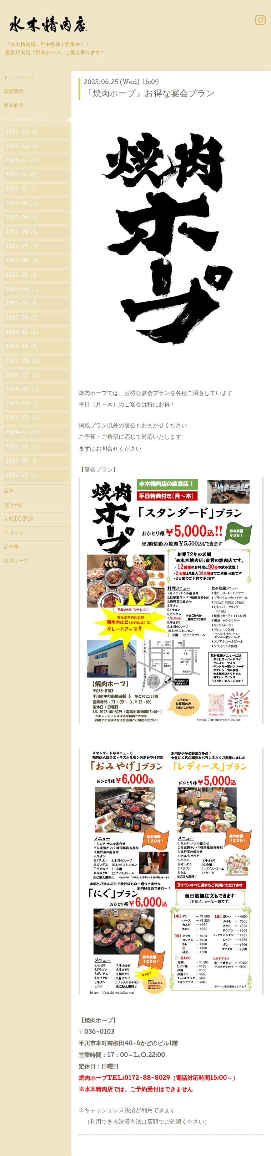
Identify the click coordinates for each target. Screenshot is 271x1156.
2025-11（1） (22, 189)
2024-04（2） (23, 404)
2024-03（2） (23, 418)
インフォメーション (26, 120)
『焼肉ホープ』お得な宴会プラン (149, 94)
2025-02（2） (23, 318)
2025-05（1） (22, 275)
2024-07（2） (23, 376)
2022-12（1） (22, 476)
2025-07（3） (23, 247)
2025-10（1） (22, 204)
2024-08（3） (23, 361)
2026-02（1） (23, 147)
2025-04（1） (23, 290)
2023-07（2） (23, 461)
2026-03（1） (23, 132)
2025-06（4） (23, 261)
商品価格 (14, 106)
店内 (9, 491)
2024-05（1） (23, 390)
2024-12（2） (23, 332)
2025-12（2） (22, 175)
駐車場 (11, 547)
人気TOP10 (19, 519)
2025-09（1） (23, 218)
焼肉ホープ (16, 561)
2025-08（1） (23, 232)
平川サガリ (16, 533)
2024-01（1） (23, 433)
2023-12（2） (23, 447)
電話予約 (14, 506)
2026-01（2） (23, 161)
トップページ (19, 78)
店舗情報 (14, 92)
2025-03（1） (23, 304)
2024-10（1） (23, 347)
